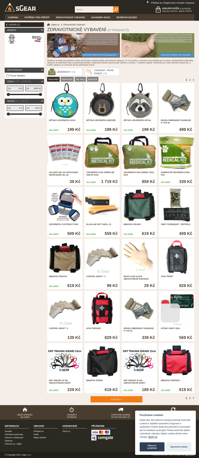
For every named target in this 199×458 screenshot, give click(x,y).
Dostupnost (14, 70)
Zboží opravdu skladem (24, 416)
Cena (19, 81)
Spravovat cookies (178, 447)
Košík (36, 434)
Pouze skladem (17, 75)
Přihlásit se (156, 3)
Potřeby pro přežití (37, 17)
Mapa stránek (40, 437)
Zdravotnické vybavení (70, 17)
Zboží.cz (66, 431)
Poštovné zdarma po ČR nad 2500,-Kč (120, 416)
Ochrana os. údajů (13, 444)
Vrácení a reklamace (14, 437)
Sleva (17, 101)
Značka (11, 30)
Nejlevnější (67, 79)
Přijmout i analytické (152, 446)
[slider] (8, 94)
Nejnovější (53, 79)
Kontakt (180, 3)
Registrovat (169, 3)
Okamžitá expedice (72, 416)
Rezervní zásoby (126, 17)
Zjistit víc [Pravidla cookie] (152, 437)
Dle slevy (80, 79)
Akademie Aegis (100, 17)
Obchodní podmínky (14, 434)
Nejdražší (92, 79)
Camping (13, 17)
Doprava (190, 3)
